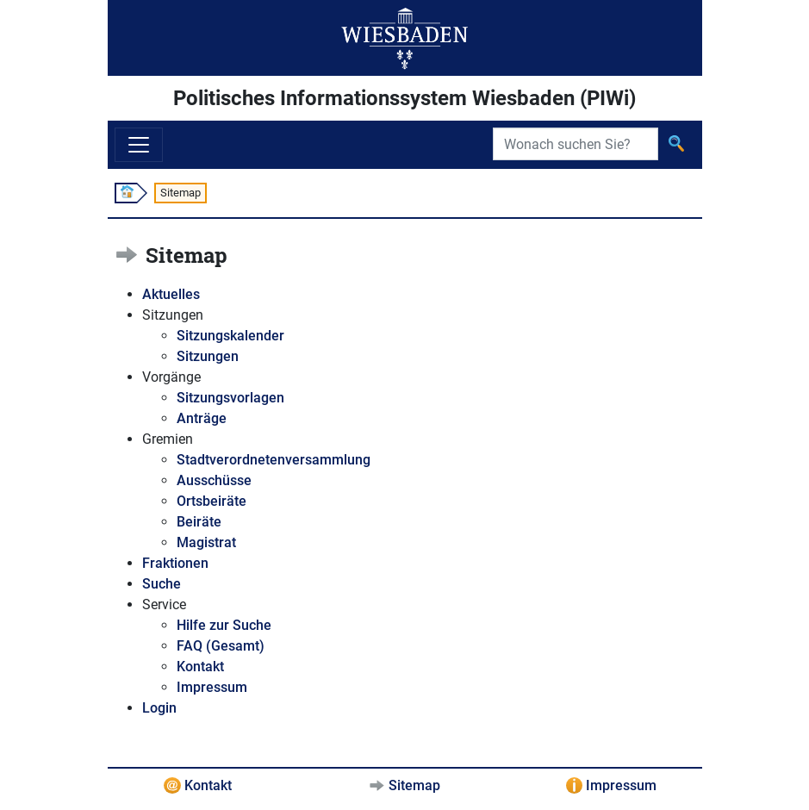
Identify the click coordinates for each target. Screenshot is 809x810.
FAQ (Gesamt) (220, 646)
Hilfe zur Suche (224, 625)
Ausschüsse (214, 480)
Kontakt (200, 666)
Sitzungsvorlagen (230, 397)
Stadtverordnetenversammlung (273, 460)
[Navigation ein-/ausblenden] (139, 145)
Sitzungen (208, 356)
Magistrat (206, 542)
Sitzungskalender (230, 335)
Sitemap (414, 785)
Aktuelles (171, 294)
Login (159, 708)
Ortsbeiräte (211, 501)
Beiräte (199, 522)
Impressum (212, 687)
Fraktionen (175, 563)
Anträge (202, 418)
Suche (161, 584)
